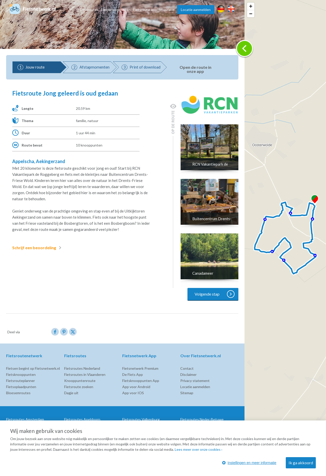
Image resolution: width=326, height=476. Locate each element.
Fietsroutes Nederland (82, 368)
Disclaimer (188, 374)
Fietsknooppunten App (140, 380)
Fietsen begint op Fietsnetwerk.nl (33, 368)
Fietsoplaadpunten (21, 387)
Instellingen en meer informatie (249, 463)
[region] (285, 238)
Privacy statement (195, 380)
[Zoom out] (250, 13)
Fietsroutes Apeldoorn (82, 419)
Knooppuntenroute (80, 380)
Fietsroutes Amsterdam (25, 419)
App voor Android (136, 387)
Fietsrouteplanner (20, 380)
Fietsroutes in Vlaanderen (84, 374)
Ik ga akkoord (301, 462)
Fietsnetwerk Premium (140, 368)
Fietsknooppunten (116, 9)
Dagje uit (71, 393)
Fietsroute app (145, 9)
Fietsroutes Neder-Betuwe (202, 419)
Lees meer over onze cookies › (198, 449)
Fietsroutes (89, 9)
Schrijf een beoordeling (37, 248)
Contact (187, 368)
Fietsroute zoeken (78, 387)
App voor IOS (133, 393)
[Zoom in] (250, 6)
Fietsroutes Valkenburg (141, 419)
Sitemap (186, 393)
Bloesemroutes (18, 393)
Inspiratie (166, 9)
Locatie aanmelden (196, 9)
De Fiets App (132, 374)
